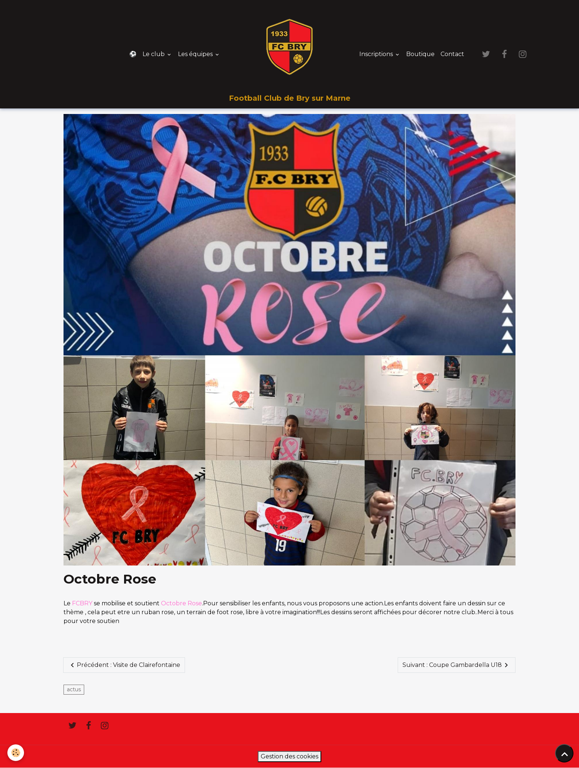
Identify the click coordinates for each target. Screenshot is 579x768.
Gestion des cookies (289, 756)
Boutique (420, 54)
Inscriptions (376, 54)
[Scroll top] (564, 753)
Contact (452, 54)
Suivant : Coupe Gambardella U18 (456, 665)
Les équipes (196, 54)
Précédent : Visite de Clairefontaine (124, 665)
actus (74, 689)
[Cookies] (15, 752)
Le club (154, 54)
